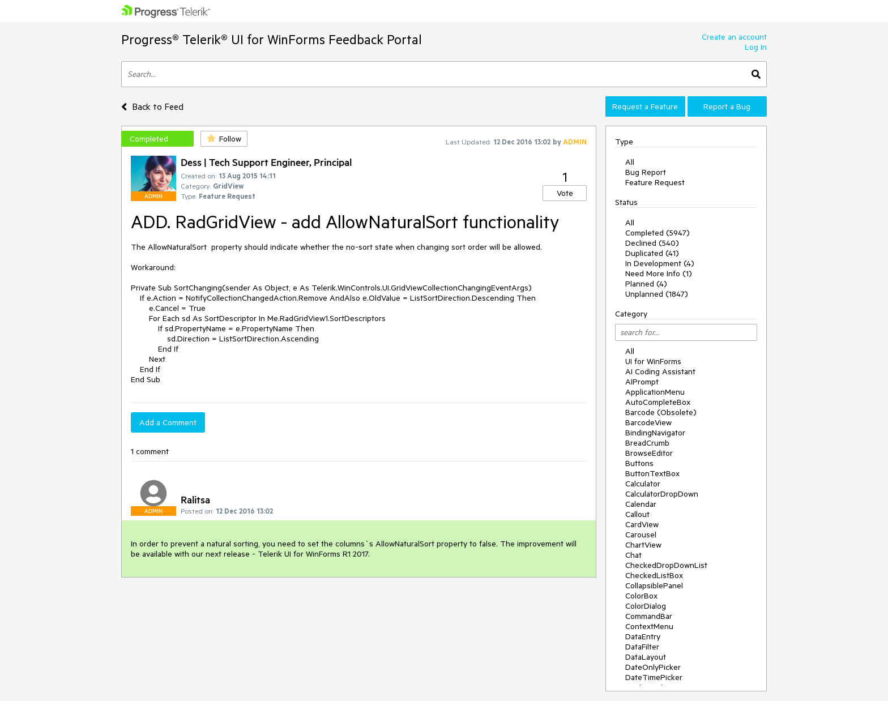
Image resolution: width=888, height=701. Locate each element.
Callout (637, 514)
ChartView (643, 545)
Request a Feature (645, 106)
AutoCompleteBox (657, 402)
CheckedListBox (654, 575)
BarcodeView (648, 422)
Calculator (642, 483)
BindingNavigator (655, 433)
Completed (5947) (657, 233)
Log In (756, 47)
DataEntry (642, 636)
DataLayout (645, 657)
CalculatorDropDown (661, 494)
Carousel (640, 534)
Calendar (640, 504)
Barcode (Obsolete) (661, 412)
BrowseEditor (649, 453)
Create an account (734, 37)
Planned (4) (646, 284)
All (629, 162)
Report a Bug (726, 106)
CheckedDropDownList (666, 565)
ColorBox (641, 596)
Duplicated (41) (652, 253)
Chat (633, 555)
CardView (642, 524)
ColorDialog (645, 606)
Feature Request (655, 182)
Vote (565, 193)
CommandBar (648, 616)
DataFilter (642, 647)
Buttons (639, 463)
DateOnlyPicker (653, 667)
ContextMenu (649, 626)
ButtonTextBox (652, 473)
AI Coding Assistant (660, 371)
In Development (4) (659, 263)
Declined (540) (652, 243)
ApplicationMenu (655, 392)
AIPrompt (642, 382)
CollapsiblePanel (654, 585)
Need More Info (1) (658, 273)
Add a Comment (168, 422)
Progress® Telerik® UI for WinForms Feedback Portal (271, 39)
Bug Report (645, 172)
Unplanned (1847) (656, 294)
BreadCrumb (647, 443)
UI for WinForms (653, 361)
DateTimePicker (653, 677)
